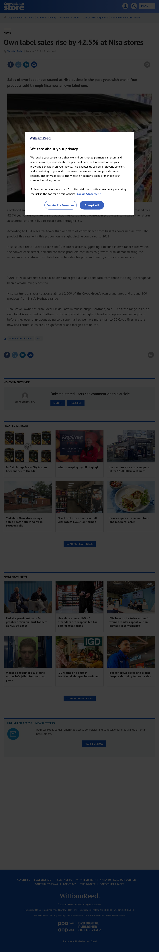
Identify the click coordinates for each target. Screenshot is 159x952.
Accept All (92, 205)
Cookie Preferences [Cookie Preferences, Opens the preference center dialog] (60, 205)
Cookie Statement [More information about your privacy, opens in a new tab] (89, 194)
